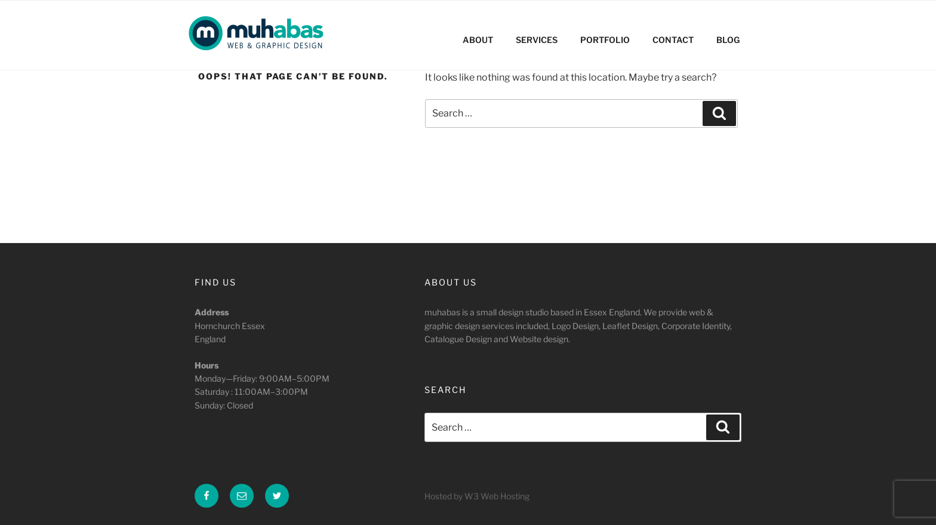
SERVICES (537, 40)
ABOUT (478, 40)
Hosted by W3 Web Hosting (476, 496)
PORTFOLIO (605, 40)
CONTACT (673, 40)
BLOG (728, 40)
